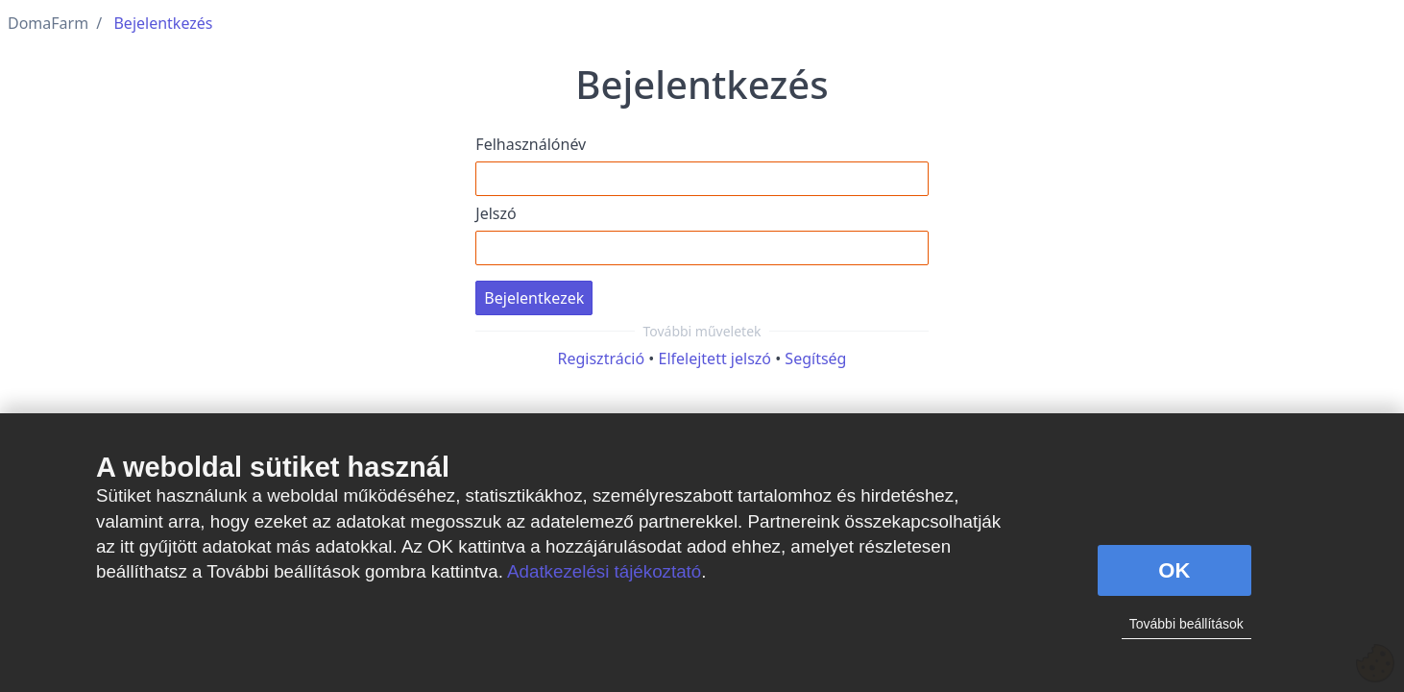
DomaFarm (48, 23)
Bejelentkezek (534, 298)
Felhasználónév (530, 144)
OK (1174, 570)
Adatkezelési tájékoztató (604, 571)
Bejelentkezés (162, 23)
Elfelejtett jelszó (715, 358)
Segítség (815, 358)
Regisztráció (601, 358)
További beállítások (1186, 623)
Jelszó (495, 213)
